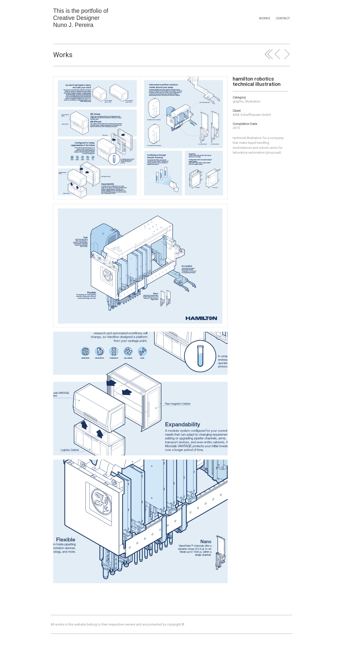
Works (63, 55)
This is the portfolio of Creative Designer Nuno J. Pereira (80, 18)
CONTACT (283, 18)
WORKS (264, 18)
